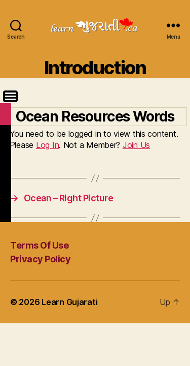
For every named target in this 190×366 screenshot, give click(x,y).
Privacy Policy (40, 259)
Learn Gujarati (69, 302)
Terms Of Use (39, 245)
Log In (47, 145)
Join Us (136, 145)
